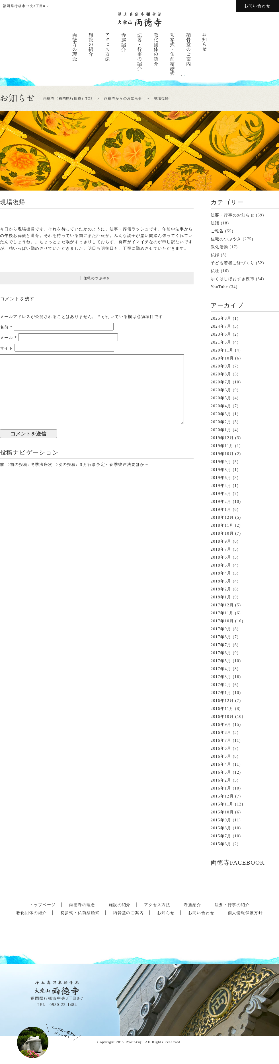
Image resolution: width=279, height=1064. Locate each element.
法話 (215, 223)
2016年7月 (221, 740)
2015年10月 (222, 812)
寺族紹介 (192, 905)
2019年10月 (222, 454)
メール (8, 338)
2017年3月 (221, 677)
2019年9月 (221, 462)
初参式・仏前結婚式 (80, 913)
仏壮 (215, 271)
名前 (6, 327)
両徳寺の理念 (82, 905)
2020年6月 (221, 390)
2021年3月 (221, 342)
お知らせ (166, 913)
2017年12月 (222, 605)
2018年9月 (221, 541)
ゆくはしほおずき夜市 (233, 279)
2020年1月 (221, 430)
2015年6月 (221, 844)
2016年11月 (222, 708)
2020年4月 (221, 406)
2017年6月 (221, 653)
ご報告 (217, 231)
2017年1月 (221, 693)
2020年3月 (221, 414)
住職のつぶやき (96, 278)
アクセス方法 (157, 905)
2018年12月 (222, 517)
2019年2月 (221, 501)
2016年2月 (221, 780)
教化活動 (219, 247)
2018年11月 (222, 525)
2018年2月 (221, 589)
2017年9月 (221, 629)
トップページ (42, 905)
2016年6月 (221, 748)
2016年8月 (221, 732)
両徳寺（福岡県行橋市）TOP (68, 98)
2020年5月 (221, 398)
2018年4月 (221, 573)
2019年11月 (222, 446)
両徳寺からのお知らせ (123, 98)
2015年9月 (221, 820)
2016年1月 (221, 788)
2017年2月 (221, 685)
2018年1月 (221, 597)
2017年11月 (222, 613)
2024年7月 (221, 326)
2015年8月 (221, 828)
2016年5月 (221, 756)
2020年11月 (222, 350)
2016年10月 (222, 716)
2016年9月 (221, 724)
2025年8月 (221, 318)
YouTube (219, 287)
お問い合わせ (257, 6)
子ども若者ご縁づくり (233, 263)
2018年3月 (221, 581)
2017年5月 (221, 661)
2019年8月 (221, 470)
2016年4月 (221, 764)
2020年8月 (221, 374)
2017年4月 (221, 669)
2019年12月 (222, 438)
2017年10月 (222, 621)
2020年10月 (222, 358)
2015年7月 (221, 836)
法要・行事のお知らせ (233, 215)
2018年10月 (222, 533)
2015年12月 (222, 796)
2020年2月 (221, 422)
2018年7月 (221, 549)
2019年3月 (221, 493)
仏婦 (215, 255)
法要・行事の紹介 (232, 905)
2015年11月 (222, 804)
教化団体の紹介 (31, 913)
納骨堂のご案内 (128, 913)
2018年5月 (221, 565)
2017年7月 (221, 645)
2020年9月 (221, 366)
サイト (6, 348)
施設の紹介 (120, 905)
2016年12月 (222, 701)
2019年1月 (221, 509)
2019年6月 (221, 478)
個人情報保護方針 (245, 913)
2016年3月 (221, 772)
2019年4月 (221, 486)
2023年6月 (221, 334)
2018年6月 (221, 557)
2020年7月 (221, 382)
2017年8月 (221, 637)
